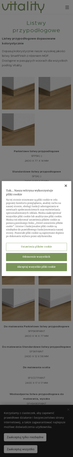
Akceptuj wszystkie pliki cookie (36, 267)
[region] (36, 228)
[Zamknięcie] (66, 185)
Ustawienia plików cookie (36, 246)
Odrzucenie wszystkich (36, 256)
